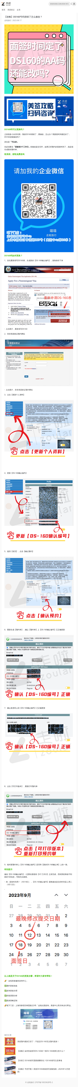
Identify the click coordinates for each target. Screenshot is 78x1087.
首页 (3, 10)
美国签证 (11, 10)
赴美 (18, 10)
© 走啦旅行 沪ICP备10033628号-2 (39, 1082)
